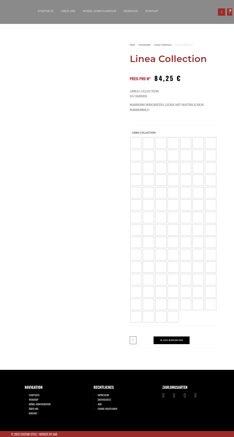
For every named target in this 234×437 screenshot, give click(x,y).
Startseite (46, 11)
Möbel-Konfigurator (99, 11)
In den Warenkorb (171, 340)
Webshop (131, 11)
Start (132, 44)
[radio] (136, 143)
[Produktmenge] (133, 340)
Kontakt (152, 11)
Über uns (68, 11)
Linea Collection (162, 44)
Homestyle (144, 44)
